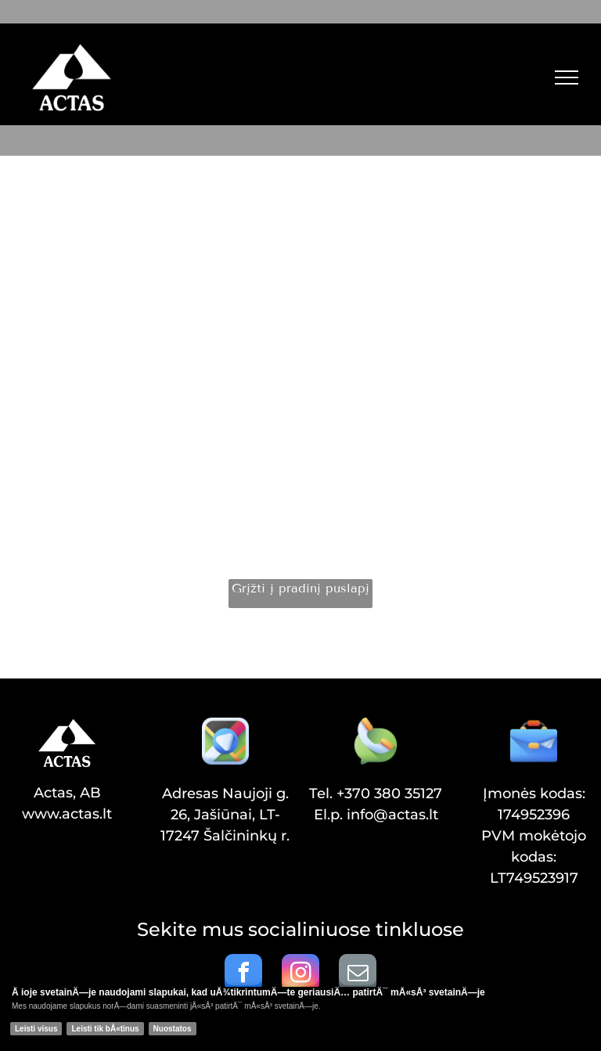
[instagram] (300, 974)
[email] (357, 974)
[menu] (566, 77)
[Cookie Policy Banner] (300, 1019)
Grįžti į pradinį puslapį (300, 588)
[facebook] (243, 974)
